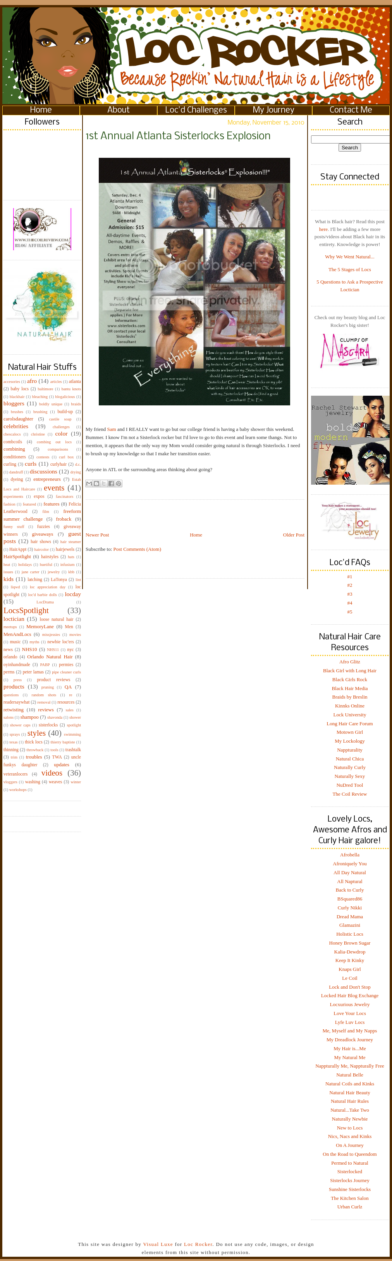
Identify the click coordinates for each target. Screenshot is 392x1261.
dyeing (16, 479)
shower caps (20, 725)
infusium (67, 564)
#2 (349, 585)
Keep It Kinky (349, 960)
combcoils (12, 441)
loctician (13, 618)
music (15, 641)
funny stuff (13, 527)
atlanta (75, 381)
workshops (18, 790)
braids (76, 404)
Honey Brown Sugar (350, 943)
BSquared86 (349, 899)
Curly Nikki (350, 908)
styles (37, 732)
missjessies (51, 634)
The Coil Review (350, 794)
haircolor (41, 549)
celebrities (15, 426)
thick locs (34, 742)
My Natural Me (350, 1057)
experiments (13, 496)
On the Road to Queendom (350, 1154)
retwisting (13, 710)
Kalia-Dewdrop (350, 952)
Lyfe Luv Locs (350, 1022)
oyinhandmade (16, 664)
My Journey (273, 110)
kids (8, 579)
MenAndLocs (17, 634)
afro (32, 381)
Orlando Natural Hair (49, 657)
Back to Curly (350, 890)
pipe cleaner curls (66, 672)
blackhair (17, 397)
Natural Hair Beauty (349, 1092)
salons (8, 717)
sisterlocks (48, 725)
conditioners (14, 457)
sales (70, 710)
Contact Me (351, 110)
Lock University (350, 715)
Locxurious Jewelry (350, 1004)
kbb (71, 572)
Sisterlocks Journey (349, 1180)
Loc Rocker (198, 1244)
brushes (17, 412)
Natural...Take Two (349, 1110)
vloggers (10, 782)
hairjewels (65, 549)
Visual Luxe (157, 1244)
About (118, 110)
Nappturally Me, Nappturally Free (349, 1066)
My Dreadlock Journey (350, 1039)
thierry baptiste (62, 742)
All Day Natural (350, 872)
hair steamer (70, 542)
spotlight (74, 725)
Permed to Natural (349, 1163)
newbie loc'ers (60, 641)
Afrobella (349, 855)
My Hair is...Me (350, 1048)
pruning (47, 687)
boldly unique (50, 404)
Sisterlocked (349, 1171)
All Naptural (349, 881)
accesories (11, 381)
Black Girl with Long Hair (350, 670)
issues (8, 572)
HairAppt (17, 549)
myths (34, 642)
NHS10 (29, 649)
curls (30, 463)
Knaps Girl (350, 969)
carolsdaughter (18, 419)
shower (75, 717)
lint (78, 580)
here (323, 229)
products (13, 686)
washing (32, 781)
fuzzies (43, 526)
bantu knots (71, 389)
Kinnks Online (349, 706)
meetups (10, 627)
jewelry (54, 572)
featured (29, 504)
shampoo (30, 717)
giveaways (42, 534)
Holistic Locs (349, 934)
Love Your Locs (350, 1013)
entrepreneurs (47, 479)
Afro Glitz (349, 662)
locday (73, 594)
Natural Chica (350, 759)
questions (11, 695)
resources (65, 702)
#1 (349, 576)
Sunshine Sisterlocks (350, 1189)
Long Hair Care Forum (350, 723)
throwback (34, 750)
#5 (349, 612)
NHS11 (53, 650)
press (18, 680)
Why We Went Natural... (349, 257)
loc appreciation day (47, 587)
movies (75, 634)
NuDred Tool (350, 785)
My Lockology (350, 741)
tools (54, 750)
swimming (72, 734)
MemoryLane (40, 626)
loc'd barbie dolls (42, 595)
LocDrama (44, 602)
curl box (66, 457)
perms (9, 672)
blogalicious (65, 397)
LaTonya (59, 579)
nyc (70, 649)
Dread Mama (350, 916)
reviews (45, 710)
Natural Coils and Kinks (349, 1084)
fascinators (64, 496)
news (8, 649)
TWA (57, 757)
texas (13, 742)
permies (66, 664)
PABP (45, 665)
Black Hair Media (350, 688)
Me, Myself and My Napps (350, 1031)
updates (61, 764)
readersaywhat (16, 702)
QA (68, 687)
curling (9, 464)
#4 (349, 603)
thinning (11, 749)
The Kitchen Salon (349, 1198)
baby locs (20, 388)
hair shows (41, 541)
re (70, 695)
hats (71, 557)
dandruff (16, 472)
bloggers (13, 403)
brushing (40, 412)
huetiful (46, 564)
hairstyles (49, 556)
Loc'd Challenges (196, 110)
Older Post (293, 535)
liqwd (15, 587)
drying (75, 472)
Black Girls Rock (349, 679)
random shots (43, 695)
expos (39, 496)
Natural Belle (349, 1075)
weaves (55, 781)
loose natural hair (56, 619)
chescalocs (12, 434)
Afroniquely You (349, 863)
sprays (15, 734)
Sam (111, 429)
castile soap (60, 419)
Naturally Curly (350, 767)
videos (51, 772)
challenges (61, 427)
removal (43, 702)
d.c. (78, 464)
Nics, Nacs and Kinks (350, 1136)
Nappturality (350, 750)
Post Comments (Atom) (137, 549)
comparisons (58, 449)
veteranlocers (15, 774)
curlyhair (58, 464)
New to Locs (350, 1128)
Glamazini (349, 925)
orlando (10, 657)
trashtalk (73, 749)
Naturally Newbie (350, 1119)
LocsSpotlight (26, 610)
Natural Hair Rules (350, 1101)
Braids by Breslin (350, 697)
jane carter (31, 572)
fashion (9, 504)
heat (6, 564)
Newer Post (97, 535)
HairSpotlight (17, 556)
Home (41, 110)
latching (35, 579)
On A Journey (350, 1145)
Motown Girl (350, 732)
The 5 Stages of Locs (349, 269)
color (61, 433)
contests (42, 457)
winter (75, 782)
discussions (43, 471)
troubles (34, 757)
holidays (25, 564)
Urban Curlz (350, 1207)
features (51, 504)
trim (14, 757)
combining (14, 449)
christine (38, 434)
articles (56, 381)
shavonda (54, 717)
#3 (349, 594)
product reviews (53, 679)
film (46, 511)
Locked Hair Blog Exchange (349, 995)
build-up (65, 411)
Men (69, 626)
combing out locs (54, 442)
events (54, 487)
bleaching (40, 397)
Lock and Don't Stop (349, 987)
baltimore (45, 389)
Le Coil (349, 978)
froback (64, 519)
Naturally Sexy (350, 776)
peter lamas (33, 672)
